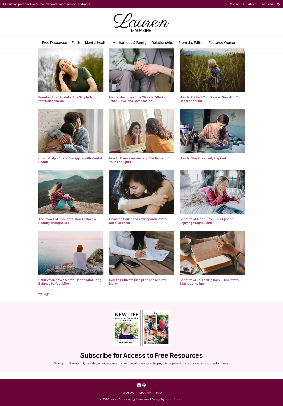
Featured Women (222, 42)
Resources (127, 392)
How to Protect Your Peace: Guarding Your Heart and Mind (211, 99)
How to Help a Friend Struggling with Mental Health (70, 160)
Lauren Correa (173, 399)
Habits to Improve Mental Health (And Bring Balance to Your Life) (69, 282)
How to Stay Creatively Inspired (203, 158)
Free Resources (54, 42)
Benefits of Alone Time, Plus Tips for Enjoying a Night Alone (206, 221)
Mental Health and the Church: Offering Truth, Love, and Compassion (138, 99)
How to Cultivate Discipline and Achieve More (138, 282)
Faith (76, 42)
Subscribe (237, 4)
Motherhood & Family (130, 42)
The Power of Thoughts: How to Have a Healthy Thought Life (67, 221)
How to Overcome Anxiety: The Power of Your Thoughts (139, 160)
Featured (266, 4)
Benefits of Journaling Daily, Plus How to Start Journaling (209, 282)
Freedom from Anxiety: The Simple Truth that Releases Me (67, 99)
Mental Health (96, 42)
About (252, 4)
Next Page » (44, 294)
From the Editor (191, 42)
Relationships (163, 42)
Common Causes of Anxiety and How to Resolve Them (138, 221)
